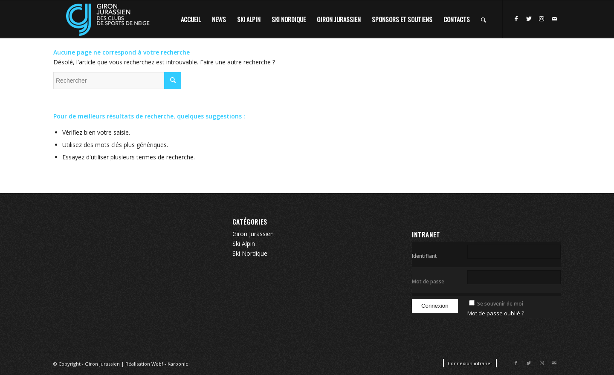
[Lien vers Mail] (554, 18)
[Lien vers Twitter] (528, 18)
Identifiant (424, 256)
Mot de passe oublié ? (495, 313)
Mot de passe (428, 281)
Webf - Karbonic (169, 364)
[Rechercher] (483, 19)
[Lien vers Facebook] (516, 18)
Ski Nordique (249, 253)
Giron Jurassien (253, 234)
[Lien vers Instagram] (541, 18)
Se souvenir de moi (500, 303)
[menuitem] (190, 19)
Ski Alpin (243, 243)
